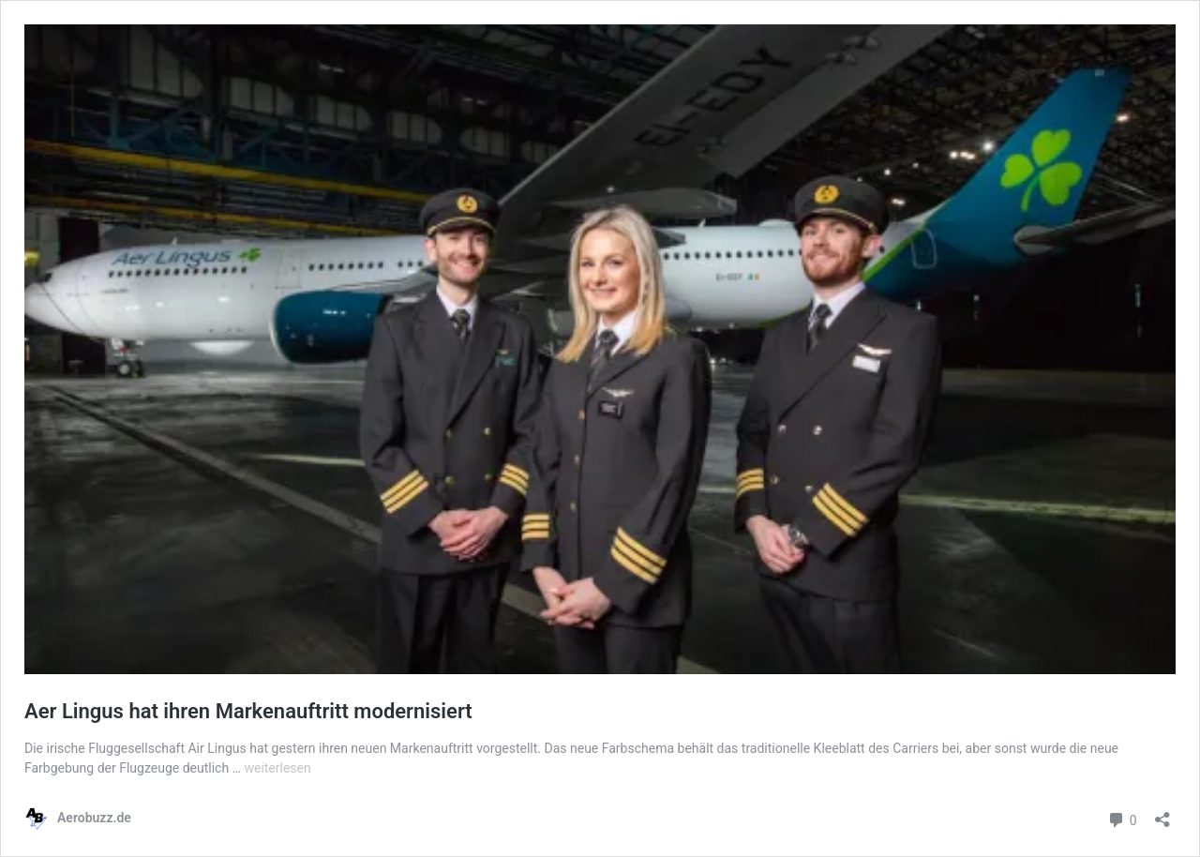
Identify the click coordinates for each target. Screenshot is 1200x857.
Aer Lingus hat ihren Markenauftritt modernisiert (248, 711)
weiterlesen (277, 767)
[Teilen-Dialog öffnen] (1162, 813)
